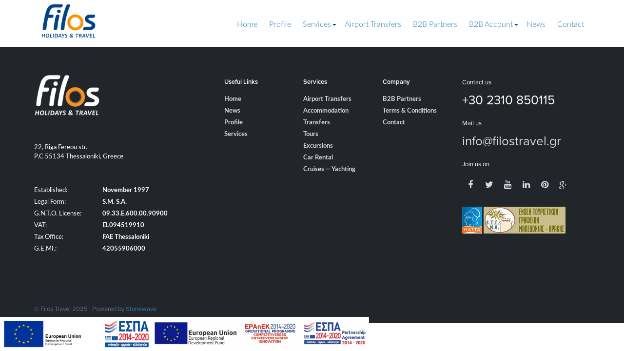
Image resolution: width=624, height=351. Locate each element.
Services (317, 24)
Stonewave (141, 308)
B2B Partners (435, 24)
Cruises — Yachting (329, 169)
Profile (280, 24)
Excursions (318, 146)
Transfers (316, 122)
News (536, 24)
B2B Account (491, 24)
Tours (310, 134)
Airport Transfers (373, 24)
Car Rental (318, 158)
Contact (570, 24)
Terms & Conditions (410, 111)
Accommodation (326, 111)
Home (247, 24)
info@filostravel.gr (511, 140)
